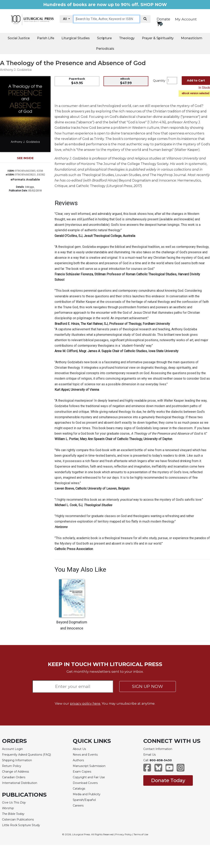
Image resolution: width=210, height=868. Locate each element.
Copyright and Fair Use (89, 777)
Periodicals (105, 49)
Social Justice (19, 38)
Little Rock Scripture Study (21, 825)
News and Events (85, 754)
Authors (78, 760)
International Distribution (19, 783)
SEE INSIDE (25, 158)
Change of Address (15, 771)
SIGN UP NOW (147, 686)
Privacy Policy (123, 834)
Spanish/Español (84, 800)
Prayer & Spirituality (158, 38)
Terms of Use (141, 834)
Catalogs (79, 788)
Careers (78, 805)
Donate (163, 19)
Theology (127, 38)
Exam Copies (82, 771)
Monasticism (191, 38)
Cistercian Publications (18, 819)
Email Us (149, 754)
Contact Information (157, 749)
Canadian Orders (13, 777)
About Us (79, 749)
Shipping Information (17, 760)
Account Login (12, 749)
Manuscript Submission (89, 766)
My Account (186, 19)
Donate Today (168, 780)
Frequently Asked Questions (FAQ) (26, 754)
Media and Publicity (86, 794)
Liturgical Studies (75, 38)
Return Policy (11, 766)
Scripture (104, 38)
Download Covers (85, 783)
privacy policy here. (85, 703)
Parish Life (45, 38)
